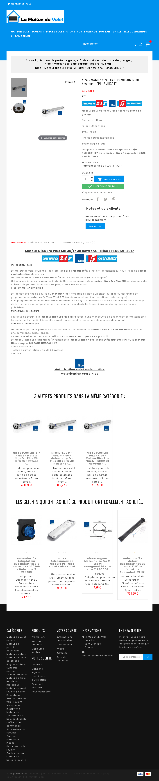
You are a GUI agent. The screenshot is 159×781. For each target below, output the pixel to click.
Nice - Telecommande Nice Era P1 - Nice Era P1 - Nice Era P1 (62, 562)
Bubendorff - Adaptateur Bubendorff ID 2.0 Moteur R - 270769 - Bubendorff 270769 (26, 565)
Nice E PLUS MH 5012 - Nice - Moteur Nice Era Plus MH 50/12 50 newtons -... (97, 458)
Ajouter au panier (109, 179)
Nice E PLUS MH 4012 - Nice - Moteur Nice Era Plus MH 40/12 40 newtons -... (62, 458)
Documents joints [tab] (70, 242)
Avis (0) (91, 242)
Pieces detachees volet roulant (17, 746)
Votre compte (67, 630)
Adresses (62, 653)
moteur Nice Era (56, 300)
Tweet (105, 199)
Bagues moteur (16, 664)
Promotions (39, 637)
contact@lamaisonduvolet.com (101, 655)
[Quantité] (85, 179)
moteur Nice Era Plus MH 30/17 (34, 339)
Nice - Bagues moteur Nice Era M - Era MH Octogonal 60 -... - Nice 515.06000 (97, 564)
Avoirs (60, 648)
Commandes (65, 644)
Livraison (37, 664)
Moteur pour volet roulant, (100, 110)
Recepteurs (13, 695)
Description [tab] (19, 242)
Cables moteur (16, 753)
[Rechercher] (108, 44)
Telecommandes (17, 674)
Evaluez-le (95, 225)
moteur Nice (33, 277)
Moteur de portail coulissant (13, 647)
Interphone (13, 708)
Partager (97, 199)
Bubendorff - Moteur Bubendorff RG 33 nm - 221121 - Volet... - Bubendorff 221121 (133, 565)
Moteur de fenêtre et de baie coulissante (17, 716)
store (122, 110)
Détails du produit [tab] (42, 242)
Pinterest (113, 199)
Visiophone (13, 705)
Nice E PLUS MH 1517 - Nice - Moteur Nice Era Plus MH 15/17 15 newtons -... (26, 458)
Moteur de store (16, 654)
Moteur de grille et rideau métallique (16, 681)
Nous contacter (41, 691)
